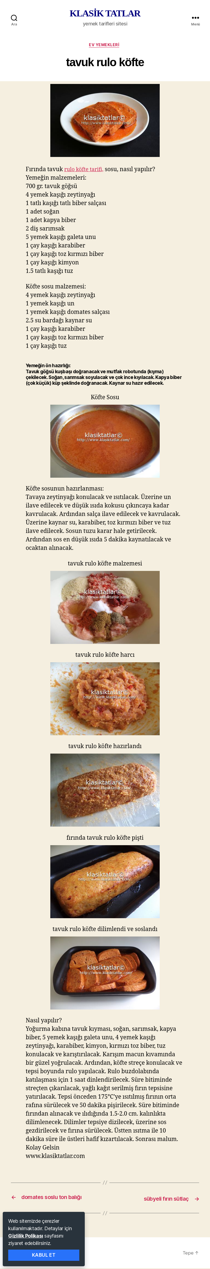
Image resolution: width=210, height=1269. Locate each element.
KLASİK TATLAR (105, 13)
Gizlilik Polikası (25, 1236)
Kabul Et (44, 1255)
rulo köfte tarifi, (85, 170)
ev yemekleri (105, 45)
